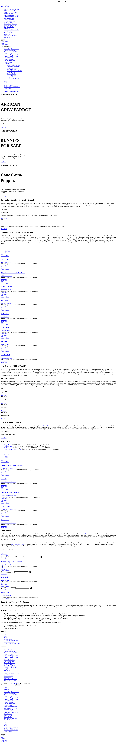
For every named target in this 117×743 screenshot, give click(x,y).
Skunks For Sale (8, 34)
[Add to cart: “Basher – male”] (3, 589)
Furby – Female (8, 445)
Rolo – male (4, 577)
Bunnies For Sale (8, 13)
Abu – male (4, 300)
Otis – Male (4, 341)
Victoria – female (6, 286)
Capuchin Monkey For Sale (11, 16)
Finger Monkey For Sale (10, 24)
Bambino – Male (8, 447)
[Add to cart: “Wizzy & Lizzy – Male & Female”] (3, 558)
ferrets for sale (89, 533)
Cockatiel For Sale (9, 19)
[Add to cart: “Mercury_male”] (3, 512)
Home (5, 634)
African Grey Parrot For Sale (11, 9)
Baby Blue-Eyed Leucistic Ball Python (13, 273)
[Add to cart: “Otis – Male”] (3, 347)
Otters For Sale (8, 31)
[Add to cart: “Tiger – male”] (3, 265)
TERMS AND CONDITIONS (12, 643)
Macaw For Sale (8, 28)
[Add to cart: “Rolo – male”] (3, 574)
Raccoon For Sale (8, 32)
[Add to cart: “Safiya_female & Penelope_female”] (3, 471)
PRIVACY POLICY (9, 642)
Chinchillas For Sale (9, 18)
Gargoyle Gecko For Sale (10, 25)
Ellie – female (5, 327)
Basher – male (5, 592)
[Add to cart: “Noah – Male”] (3, 320)
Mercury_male (5, 506)
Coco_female (5, 520)
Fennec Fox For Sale (9, 21)
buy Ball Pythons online (17, 544)
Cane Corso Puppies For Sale (11, 15)
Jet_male (3, 479)
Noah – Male (5, 314)
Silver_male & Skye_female (10, 492)
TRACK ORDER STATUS (11, 640)
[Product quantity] (32, 557)
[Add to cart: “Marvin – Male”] (3, 361)
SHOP (5, 636)
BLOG (5, 637)
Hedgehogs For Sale (9, 27)
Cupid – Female (8, 446)
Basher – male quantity (9, 587)
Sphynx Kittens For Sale (10, 35)
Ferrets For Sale (8, 22)
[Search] (8, 5)
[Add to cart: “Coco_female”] (3, 526)
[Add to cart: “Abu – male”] (3, 306)
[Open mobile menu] (2, 43)
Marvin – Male (5, 355)
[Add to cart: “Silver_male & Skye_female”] (3, 498)
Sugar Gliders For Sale (10, 37)
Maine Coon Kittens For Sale (11, 30)
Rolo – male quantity (8, 572)
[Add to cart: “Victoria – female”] (3, 292)
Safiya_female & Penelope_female (12, 465)
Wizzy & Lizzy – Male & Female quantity (14, 557)
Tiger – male (5, 259)
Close (2, 735)
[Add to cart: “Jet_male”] (3, 485)
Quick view (4, 266)
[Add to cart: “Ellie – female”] (3, 333)
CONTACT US (8, 639)
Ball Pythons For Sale (9, 10)
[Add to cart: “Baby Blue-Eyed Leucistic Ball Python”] (3, 279)
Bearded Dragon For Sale (10, 12)
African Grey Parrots (47, 425)
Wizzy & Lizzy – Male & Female (12, 449)
